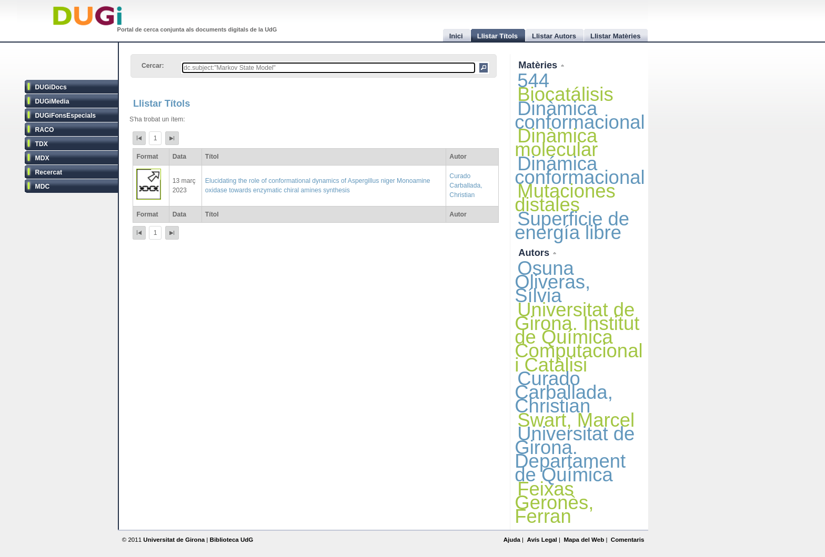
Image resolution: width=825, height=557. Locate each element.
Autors (535, 252)
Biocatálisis (565, 94)
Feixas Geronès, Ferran (554, 502)
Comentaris (628, 540)
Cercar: (153, 65)
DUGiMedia (52, 101)
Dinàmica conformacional (580, 115)
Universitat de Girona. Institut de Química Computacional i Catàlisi (578, 337)
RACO (44, 129)
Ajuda (512, 540)
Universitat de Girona (174, 540)
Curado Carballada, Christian (465, 185)
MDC (42, 186)
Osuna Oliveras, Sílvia (552, 281)
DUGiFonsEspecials (65, 115)
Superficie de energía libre (572, 225)
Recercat (48, 172)
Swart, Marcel (576, 420)
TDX (41, 144)
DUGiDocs (51, 87)
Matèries (539, 64)
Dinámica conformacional (580, 170)
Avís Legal (542, 540)
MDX (42, 158)
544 (533, 80)
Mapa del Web (584, 540)
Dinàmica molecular (556, 142)
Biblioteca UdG (232, 540)
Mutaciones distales (565, 197)
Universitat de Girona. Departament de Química (575, 454)
